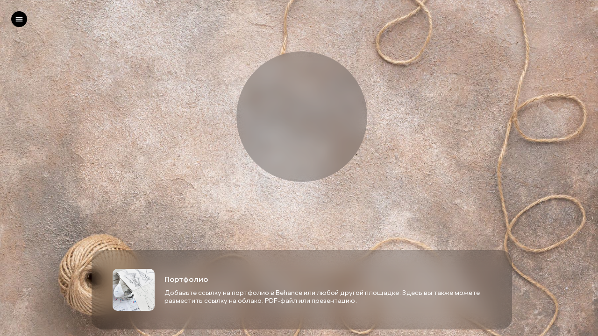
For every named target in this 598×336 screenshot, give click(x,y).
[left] (19, 19)
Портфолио (186, 279)
